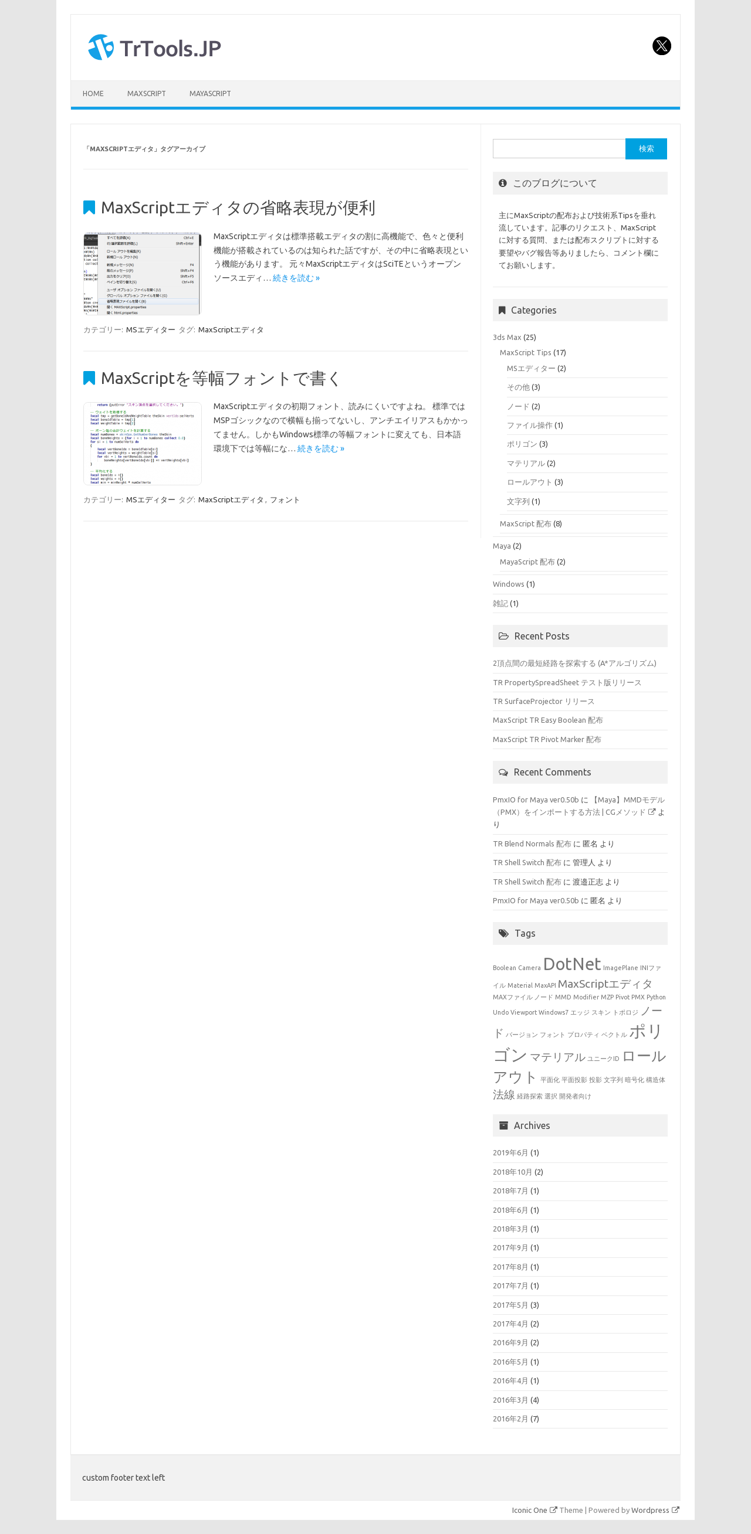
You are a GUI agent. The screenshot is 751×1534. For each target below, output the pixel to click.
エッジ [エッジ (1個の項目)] (580, 1012)
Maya (502, 546)
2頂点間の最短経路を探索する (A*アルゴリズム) (575, 663)
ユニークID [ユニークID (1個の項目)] (603, 1058)
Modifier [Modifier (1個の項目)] (586, 997)
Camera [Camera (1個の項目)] (529, 967)
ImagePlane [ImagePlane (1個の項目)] (620, 967)
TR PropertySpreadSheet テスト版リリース (567, 682)
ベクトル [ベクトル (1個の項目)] (614, 1034)
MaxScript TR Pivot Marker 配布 (547, 739)
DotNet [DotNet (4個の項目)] (572, 964)
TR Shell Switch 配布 (527, 862)
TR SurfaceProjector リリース (544, 701)
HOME (93, 93)
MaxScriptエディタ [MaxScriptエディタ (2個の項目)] (605, 983)
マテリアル (526, 463)
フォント (285, 499)
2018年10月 (513, 1172)
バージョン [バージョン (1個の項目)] (522, 1034)
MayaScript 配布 (527, 561)
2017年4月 (511, 1323)
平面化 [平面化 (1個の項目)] (550, 1079)
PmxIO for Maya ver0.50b (536, 799)
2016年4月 (511, 1380)
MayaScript (210, 93)
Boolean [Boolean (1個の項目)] (504, 967)
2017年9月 (511, 1247)
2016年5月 (511, 1362)
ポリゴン (522, 444)
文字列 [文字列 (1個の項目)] (613, 1079)
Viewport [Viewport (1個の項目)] (523, 1012)
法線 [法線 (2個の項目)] (504, 1094)
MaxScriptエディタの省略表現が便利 (238, 207)
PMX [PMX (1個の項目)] (638, 997)
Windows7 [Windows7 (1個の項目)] (554, 1012)
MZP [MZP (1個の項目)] (607, 997)
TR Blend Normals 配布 (532, 843)
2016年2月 (511, 1418)
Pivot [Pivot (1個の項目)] (622, 997)
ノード (518, 406)
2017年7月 (511, 1285)
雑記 (500, 603)
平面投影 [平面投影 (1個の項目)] (574, 1079)
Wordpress (655, 1510)
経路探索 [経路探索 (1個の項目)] (530, 1096)
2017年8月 (511, 1267)
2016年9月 (511, 1342)
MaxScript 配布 (526, 523)
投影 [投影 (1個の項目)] (595, 1079)
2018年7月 (511, 1190)
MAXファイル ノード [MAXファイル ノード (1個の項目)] (523, 997)
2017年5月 (511, 1305)
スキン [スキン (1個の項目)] (601, 1012)
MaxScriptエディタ (231, 329)
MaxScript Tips (526, 352)
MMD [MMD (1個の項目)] (563, 997)
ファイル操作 (530, 425)
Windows (509, 584)
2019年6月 (511, 1152)
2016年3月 (511, 1400)
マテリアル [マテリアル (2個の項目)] (558, 1056)
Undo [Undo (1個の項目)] (501, 1012)
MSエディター (150, 329)
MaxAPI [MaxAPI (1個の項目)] (545, 985)
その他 (518, 387)
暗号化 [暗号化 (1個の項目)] (634, 1079)
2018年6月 (511, 1210)
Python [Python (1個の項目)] (656, 997)
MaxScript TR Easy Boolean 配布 (548, 720)
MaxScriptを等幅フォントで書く (222, 378)
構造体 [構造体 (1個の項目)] (655, 1079)
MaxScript (146, 93)
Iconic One (534, 1510)
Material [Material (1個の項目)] (520, 985)
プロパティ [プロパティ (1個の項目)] (583, 1034)
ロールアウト (530, 482)
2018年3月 (511, 1229)
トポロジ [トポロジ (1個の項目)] (625, 1012)
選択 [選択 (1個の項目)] (550, 1096)
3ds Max (507, 337)
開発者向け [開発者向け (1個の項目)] (575, 1096)
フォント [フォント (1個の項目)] (553, 1034)
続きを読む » (296, 278)
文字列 (518, 501)
